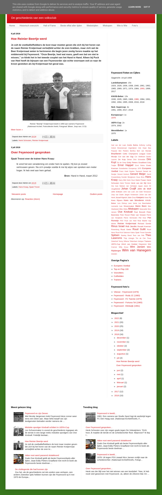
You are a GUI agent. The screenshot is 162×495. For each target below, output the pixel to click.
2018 (117, 334)
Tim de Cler (141, 238)
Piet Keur (142, 218)
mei (119, 374)
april (119, 378)
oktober (120, 346)
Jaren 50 (147, 186)
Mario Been (141, 206)
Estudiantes (123, 168)
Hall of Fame (49, 25)
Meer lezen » (17, 129)
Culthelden (119, 276)
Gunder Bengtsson (128, 177)
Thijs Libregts (129, 238)
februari (120, 382)
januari (120, 386)
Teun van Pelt (138, 235)
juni (119, 370)
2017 (117, 391)
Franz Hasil (123, 171)
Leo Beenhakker (144, 203)
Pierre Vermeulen (130, 218)
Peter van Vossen (138, 215)
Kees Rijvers (116, 200)
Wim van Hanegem (136, 250)
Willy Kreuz (123, 247)
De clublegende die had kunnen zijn (31, 469)
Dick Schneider (139, 160)
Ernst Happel (125, 165)
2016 (117, 395)
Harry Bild (122, 180)
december (122, 338)
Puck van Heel (130, 221)
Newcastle (143, 209)
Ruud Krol (119, 233)
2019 (117, 330)
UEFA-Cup (115, 244)
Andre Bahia (132, 145)
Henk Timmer (125, 183)
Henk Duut (131, 180)
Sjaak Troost (34, 187)
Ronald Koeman (144, 226)
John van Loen (129, 192)
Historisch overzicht (29, 25)
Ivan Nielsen (120, 186)
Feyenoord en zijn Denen (36, 413)
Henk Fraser (141, 180)
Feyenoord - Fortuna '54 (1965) (128, 302)
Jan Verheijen (131, 186)
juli (118, 358)
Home (12, 25)
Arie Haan (142, 148)
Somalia (148, 233)
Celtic (125, 154)
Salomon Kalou (129, 233)
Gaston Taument (135, 171)
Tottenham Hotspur (137, 241)
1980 (136, 99)
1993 (142, 88)
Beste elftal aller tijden (71, 25)
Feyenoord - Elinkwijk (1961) (127, 306)
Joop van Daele (117, 195)
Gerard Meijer (138, 174)
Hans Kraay (23, 187)
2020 (117, 326)
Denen (129, 160)
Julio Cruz (132, 197)
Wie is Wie (122, 25)
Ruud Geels (126, 229)
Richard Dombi (144, 224)
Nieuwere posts (19, 194)
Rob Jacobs (131, 226)
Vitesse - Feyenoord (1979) (126, 292)
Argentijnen (132, 148)
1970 (113, 117)
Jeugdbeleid (115, 189)
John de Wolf (144, 189)
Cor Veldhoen (140, 157)
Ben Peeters (124, 151)
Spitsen (115, 235)
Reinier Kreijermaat (40, 140)
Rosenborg (115, 229)
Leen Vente (132, 203)
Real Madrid (142, 221)
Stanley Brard (126, 235)
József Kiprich (121, 197)
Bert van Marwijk (144, 151)
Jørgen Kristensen (131, 195)
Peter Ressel (125, 215)
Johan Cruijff (128, 188)
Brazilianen (116, 153)
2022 (117, 318)
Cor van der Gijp (125, 157)
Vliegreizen (143, 244)
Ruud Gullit (139, 229)
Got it (147, 7)
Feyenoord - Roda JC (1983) (127, 295)
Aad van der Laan (118, 145)
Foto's (135, 25)
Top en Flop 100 (121, 269)
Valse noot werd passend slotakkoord (42, 455)
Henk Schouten (25, 140)
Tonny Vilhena (123, 241)
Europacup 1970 (135, 168)
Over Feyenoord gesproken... (99, 427)
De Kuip (122, 159)
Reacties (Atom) (32, 199)
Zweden (114, 254)
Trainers (147, 241)
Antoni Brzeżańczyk (119, 148)
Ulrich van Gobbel (129, 244)
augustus (121, 354)
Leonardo (114, 206)
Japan (140, 186)
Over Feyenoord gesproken (30, 152)
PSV (121, 221)
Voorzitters (119, 273)
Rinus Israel (118, 226)
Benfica (133, 151)
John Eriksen (116, 192)
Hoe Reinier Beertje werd (29, 38)
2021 (117, 322)
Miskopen (107, 25)
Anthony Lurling (145, 145)
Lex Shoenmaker (126, 206)
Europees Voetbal (122, 266)
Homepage (58, 194)
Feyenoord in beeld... (106, 413)
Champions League (137, 154)
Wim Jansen (137, 246)
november (122, 342)
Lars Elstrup (122, 203)
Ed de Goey (121, 163)
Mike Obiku (123, 209)
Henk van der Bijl (138, 183)
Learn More (134, 7)
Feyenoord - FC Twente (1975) (128, 299)
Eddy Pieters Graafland (136, 162)
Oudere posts (96, 194)
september (122, 350)
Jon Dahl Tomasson (143, 192)
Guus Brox (140, 177)
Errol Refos (140, 165)
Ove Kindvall (125, 211)
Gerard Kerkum (123, 174)
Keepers (140, 197)
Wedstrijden (92, 25)
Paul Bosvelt (139, 212)
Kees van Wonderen (134, 200)
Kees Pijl (148, 198)
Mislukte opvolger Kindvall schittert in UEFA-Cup (47, 427)
